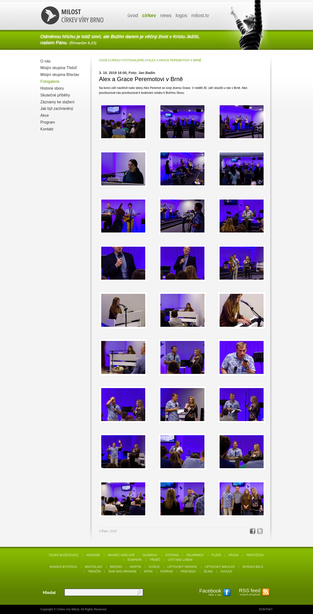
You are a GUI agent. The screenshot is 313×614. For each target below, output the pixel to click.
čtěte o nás (207, 592)
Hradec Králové (121, 555)
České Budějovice (63, 555)
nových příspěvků (247, 592)
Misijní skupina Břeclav (59, 75)
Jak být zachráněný (56, 108)
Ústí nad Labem (180, 559)
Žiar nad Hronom (122, 571)
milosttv (200, 15)
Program (47, 122)
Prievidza (188, 571)
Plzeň (216, 555)
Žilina (208, 571)
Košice (154, 567)
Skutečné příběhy (55, 95)
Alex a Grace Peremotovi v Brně (174, 60)
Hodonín (93, 555)
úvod (133, 15)
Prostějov (255, 555)
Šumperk (134, 559)
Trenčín (94, 571)
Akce (44, 115)
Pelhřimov (195, 555)
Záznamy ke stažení (57, 102)
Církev (115, 60)
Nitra (148, 571)
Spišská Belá (252, 567)
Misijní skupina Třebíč (58, 68)
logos (181, 15)
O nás (45, 61)
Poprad (166, 571)
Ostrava (172, 555)
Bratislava (93, 567)
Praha (234, 555)
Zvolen (226, 571)
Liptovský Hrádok (182, 567)
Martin (135, 567)
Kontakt (46, 129)
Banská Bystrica (63, 567)
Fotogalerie (49, 81)
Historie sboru (52, 88)
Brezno (116, 567)
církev (149, 15)
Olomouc (149, 555)
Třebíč (155, 559)
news (165, 15)
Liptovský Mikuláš (220, 567)
